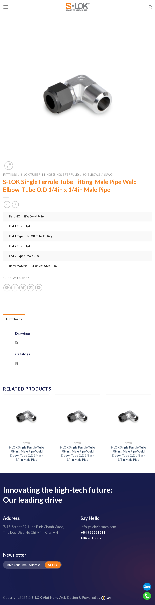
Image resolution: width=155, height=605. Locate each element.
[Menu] (5, 7)
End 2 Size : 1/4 (19, 246)
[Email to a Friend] (30, 287)
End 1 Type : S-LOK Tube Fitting (30, 236)
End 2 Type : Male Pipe (24, 256)
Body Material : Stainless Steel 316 (33, 266)
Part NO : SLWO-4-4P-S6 (26, 216)
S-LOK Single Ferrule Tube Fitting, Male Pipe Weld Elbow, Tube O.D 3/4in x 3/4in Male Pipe (26, 453)
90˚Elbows (91, 174)
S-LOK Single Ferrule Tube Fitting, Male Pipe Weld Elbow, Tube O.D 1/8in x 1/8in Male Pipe (128, 453)
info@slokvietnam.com (98, 527)
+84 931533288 (93, 538)
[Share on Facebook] (14, 287)
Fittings (10, 174)
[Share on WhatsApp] (7, 287)
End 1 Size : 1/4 (19, 226)
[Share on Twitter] (22, 287)
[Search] (150, 7)
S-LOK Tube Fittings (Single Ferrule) (50, 174)
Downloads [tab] (14, 319)
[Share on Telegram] (38, 287)
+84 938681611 (93, 532)
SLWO (108, 174)
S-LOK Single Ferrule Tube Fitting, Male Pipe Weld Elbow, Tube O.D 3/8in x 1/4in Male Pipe (77, 453)
